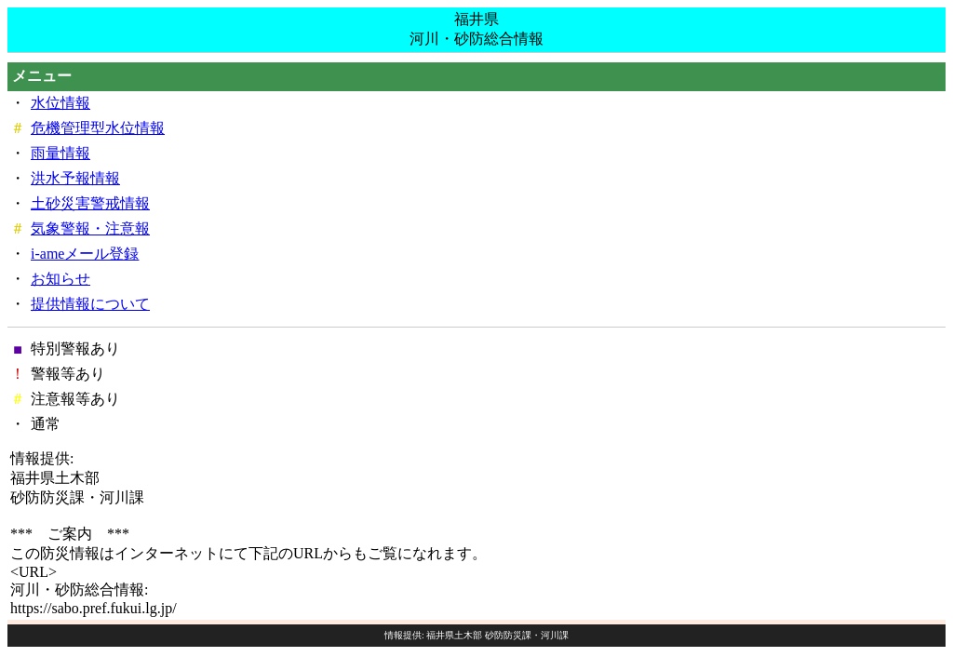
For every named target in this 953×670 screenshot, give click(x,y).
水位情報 (60, 103)
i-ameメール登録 (85, 253)
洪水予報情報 (75, 178)
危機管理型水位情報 (98, 128)
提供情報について (90, 304)
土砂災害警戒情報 (90, 203)
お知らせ (60, 279)
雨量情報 (60, 153)
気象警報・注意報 (90, 228)
